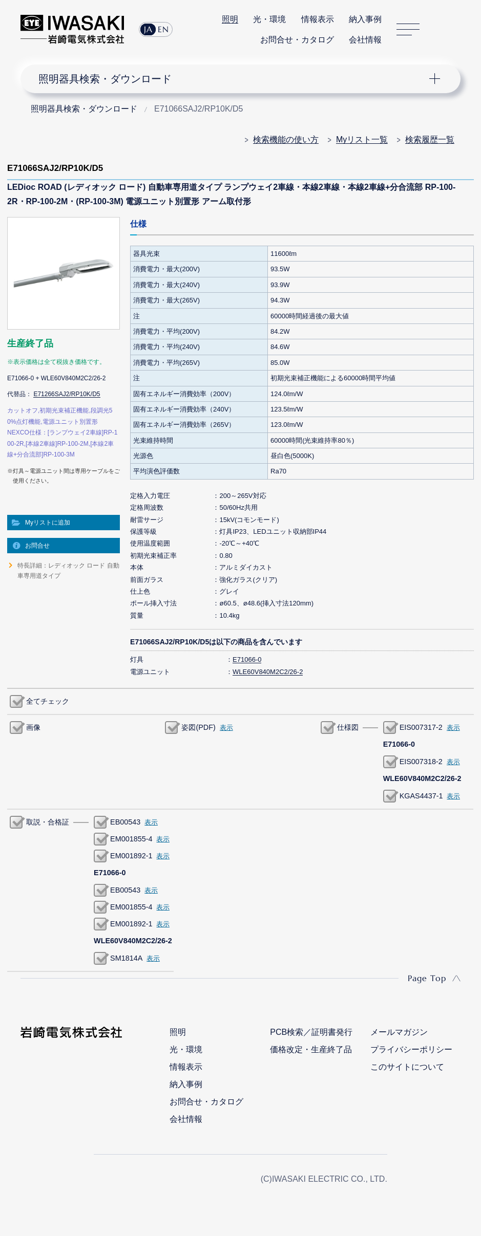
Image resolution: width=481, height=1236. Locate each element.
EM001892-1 (131, 856)
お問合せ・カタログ (297, 39)
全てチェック (47, 701)
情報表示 (317, 19)
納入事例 (365, 19)
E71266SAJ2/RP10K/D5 (66, 394)
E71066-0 (247, 659)
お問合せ (37, 545)
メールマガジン (399, 1032)
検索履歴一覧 (429, 139)
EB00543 (125, 822)
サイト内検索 (440, 29)
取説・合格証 (47, 822)
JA (148, 29)
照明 (230, 19)
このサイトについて (407, 1066)
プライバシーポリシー (411, 1049)
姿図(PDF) (198, 727)
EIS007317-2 (421, 727)
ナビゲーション (233, 78)
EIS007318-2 (421, 761)
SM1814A (126, 958)
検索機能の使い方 (286, 139)
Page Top (427, 978)
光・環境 (269, 19)
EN (163, 29)
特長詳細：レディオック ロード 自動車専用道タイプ (68, 570)
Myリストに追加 (47, 522)
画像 (33, 727)
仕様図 (348, 727)
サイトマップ (408, 29)
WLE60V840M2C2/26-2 (268, 672)
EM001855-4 (131, 839)
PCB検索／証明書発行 (311, 1032)
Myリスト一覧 (362, 139)
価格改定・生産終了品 (311, 1049)
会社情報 (365, 39)
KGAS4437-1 (421, 796)
